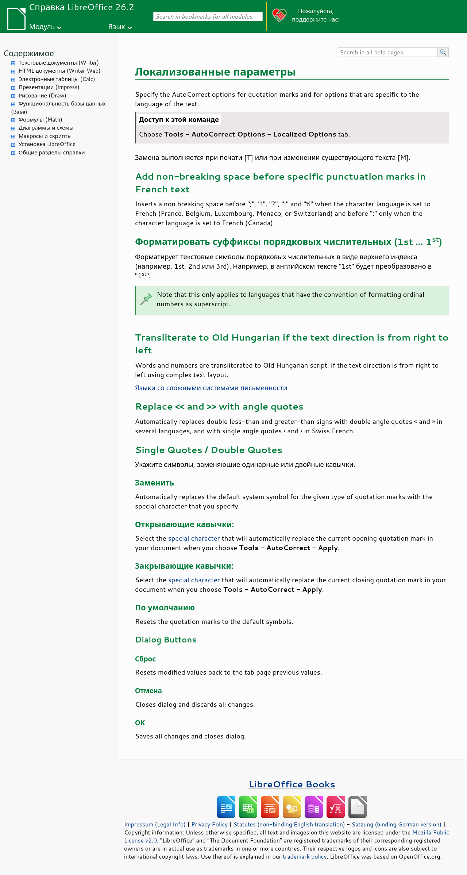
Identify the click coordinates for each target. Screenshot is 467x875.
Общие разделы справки (52, 152)
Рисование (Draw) (42, 95)
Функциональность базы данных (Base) (58, 108)
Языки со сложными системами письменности (211, 387)
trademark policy (305, 856)
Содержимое (29, 53)
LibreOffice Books (291, 784)
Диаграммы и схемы (46, 127)
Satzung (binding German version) (397, 824)
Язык (116, 26)
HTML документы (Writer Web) (60, 70)
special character (194, 538)
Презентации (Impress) (49, 87)
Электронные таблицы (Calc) (57, 79)
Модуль (42, 26)
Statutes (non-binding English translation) (289, 824)
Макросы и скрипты (45, 136)
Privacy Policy (209, 824)
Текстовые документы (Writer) (59, 62)
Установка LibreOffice (47, 144)
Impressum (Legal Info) (155, 824)
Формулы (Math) (40, 119)
